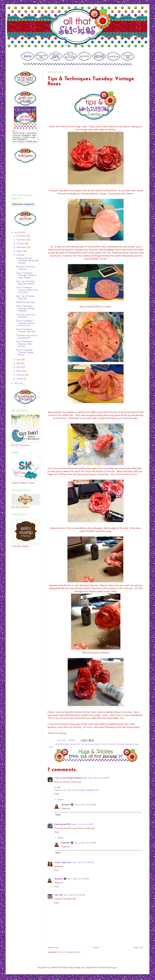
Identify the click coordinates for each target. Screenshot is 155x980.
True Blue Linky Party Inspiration (25, 318)
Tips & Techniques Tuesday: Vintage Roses (25, 355)
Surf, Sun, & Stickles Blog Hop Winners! (25, 285)
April (18, 369)
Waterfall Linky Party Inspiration (25, 270)
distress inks (75, 744)
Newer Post (53, 947)
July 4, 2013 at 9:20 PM (74, 895)
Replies (60, 799)
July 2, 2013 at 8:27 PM (98, 777)
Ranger (97, 744)
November (21, 242)
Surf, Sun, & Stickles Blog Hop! (25, 299)
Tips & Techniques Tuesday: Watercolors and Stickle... (27, 292)
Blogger (113, 967)
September (21, 249)
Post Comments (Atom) (70, 952)
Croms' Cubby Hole (62, 862)
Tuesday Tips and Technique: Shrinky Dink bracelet (27, 263)
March (19, 373)
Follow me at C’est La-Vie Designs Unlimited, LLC (76, 790)
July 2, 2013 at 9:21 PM (83, 824)
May (18, 365)
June (18, 362)
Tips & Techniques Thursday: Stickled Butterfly (25, 311)
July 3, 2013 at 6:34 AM (85, 804)
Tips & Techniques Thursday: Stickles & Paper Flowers (26, 278)
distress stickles (87, 744)
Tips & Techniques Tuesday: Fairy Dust (26, 333)
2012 (17, 385)
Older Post (138, 947)
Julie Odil (58, 895)
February (20, 377)
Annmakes (87, 727)
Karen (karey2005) (62, 824)
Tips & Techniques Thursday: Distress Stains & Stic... (25, 325)
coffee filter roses (62, 744)
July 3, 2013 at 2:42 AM (83, 862)
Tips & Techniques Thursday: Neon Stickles (24, 346)
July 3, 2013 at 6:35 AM (85, 842)
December (21, 238)
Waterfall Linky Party (25, 304)
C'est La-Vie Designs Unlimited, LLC (70, 777)
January (19, 381)
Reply (56, 793)
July (18, 257)
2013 (17, 235)
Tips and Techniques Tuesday (120, 744)
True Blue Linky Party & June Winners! (26, 339)
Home (96, 947)
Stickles (104, 744)
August (19, 253)
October (20, 246)
